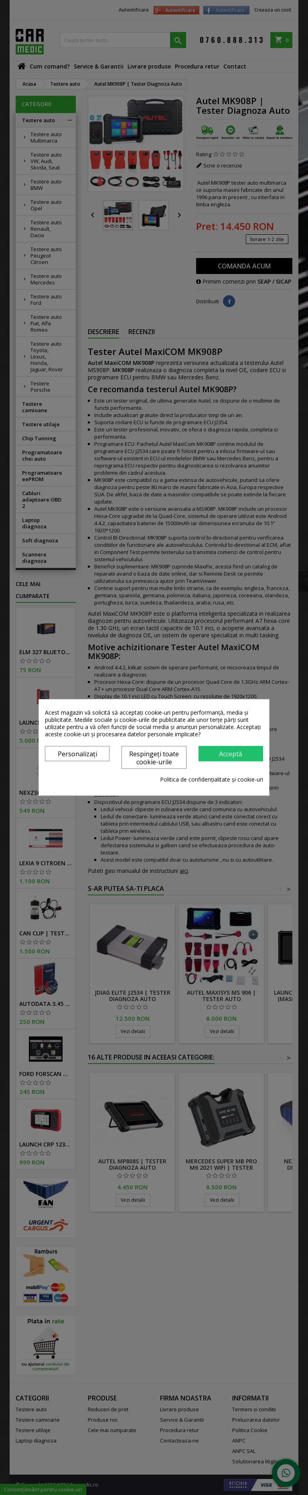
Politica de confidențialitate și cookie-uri (211, 780)
